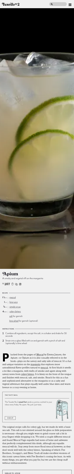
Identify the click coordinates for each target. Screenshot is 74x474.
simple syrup (15, 306)
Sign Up (10, 418)
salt (11, 316)
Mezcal (40, 354)
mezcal (12, 297)
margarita (35, 364)
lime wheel (13, 321)
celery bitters (15, 311)
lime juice (13, 302)
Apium (17, 473)
